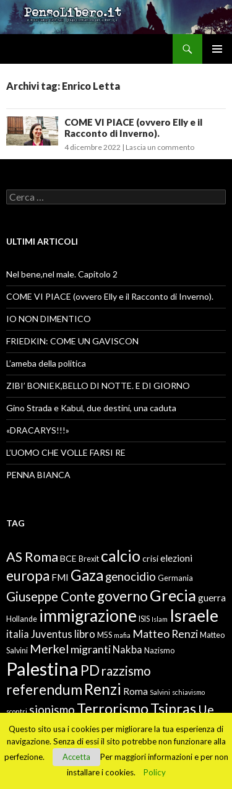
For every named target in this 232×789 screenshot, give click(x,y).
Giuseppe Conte (50, 596)
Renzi (102, 689)
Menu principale (217, 49)
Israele (194, 615)
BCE (68, 558)
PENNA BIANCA (38, 474)
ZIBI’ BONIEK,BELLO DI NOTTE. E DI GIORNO (98, 385)
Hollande (21, 619)
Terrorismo (112, 708)
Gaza (87, 575)
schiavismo (188, 692)
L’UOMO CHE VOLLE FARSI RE (66, 452)
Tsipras (173, 708)
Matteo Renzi (165, 633)
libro (84, 634)
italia (17, 634)
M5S (104, 635)
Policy (155, 772)
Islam (160, 619)
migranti (91, 649)
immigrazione (88, 616)
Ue (206, 709)
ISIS (144, 619)
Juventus (51, 634)
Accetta (76, 757)
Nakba (127, 649)
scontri (16, 711)
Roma (135, 691)
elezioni (176, 558)
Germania (175, 578)
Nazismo (159, 650)
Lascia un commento (160, 147)
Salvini (160, 692)
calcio (120, 555)
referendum (44, 689)
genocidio (130, 576)
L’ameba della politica (46, 363)
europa (27, 575)
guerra (212, 597)
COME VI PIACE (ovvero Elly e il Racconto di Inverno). (133, 127)
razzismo (126, 670)
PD (90, 670)
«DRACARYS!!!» (37, 430)
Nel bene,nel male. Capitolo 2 (62, 274)
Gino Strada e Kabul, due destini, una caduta (91, 408)
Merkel (49, 648)
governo (122, 596)
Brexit (89, 559)
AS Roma (32, 557)
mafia (122, 635)
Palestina (42, 668)
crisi (150, 558)
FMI (60, 577)
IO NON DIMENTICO (48, 318)
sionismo (52, 709)
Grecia (173, 595)
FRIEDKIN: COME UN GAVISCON (72, 341)
